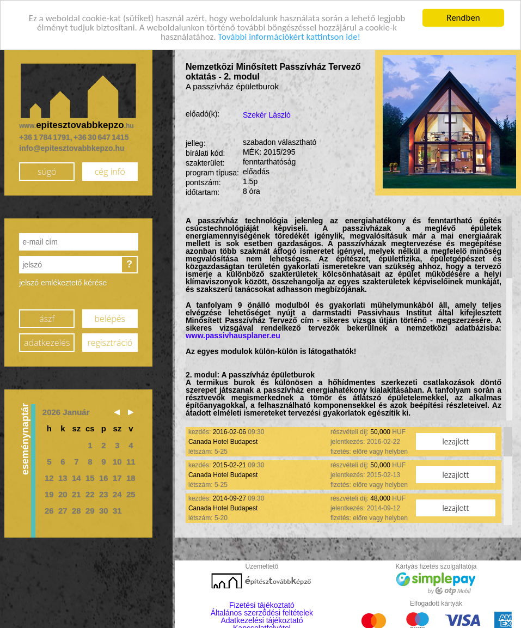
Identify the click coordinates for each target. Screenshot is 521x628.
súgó (47, 171)
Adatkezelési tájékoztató (261, 620)
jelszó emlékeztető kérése (63, 282)
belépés (110, 318)
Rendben (463, 17)
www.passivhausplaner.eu (233, 335)
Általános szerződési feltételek (262, 612)
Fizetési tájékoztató (262, 605)
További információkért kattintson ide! (289, 36)
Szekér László (267, 115)
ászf (46, 318)
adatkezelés (47, 342)
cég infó (110, 171)
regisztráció (110, 342)
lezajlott (456, 441)
